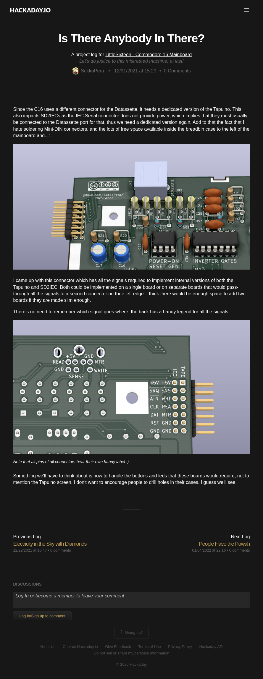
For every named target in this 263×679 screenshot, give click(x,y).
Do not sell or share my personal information (131, 653)
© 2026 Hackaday (131, 664)
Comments (177, 70)
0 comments (60, 550)
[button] (246, 10)
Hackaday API (211, 646)
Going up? (131, 632)
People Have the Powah (224, 544)
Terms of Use (149, 646)
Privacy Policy (180, 646)
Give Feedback (118, 646)
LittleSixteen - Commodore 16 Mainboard (148, 54)
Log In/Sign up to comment (42, 616)
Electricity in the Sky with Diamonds (49, 544)
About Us (47, 646)
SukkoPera (88, 70)
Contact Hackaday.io (80, 646)
